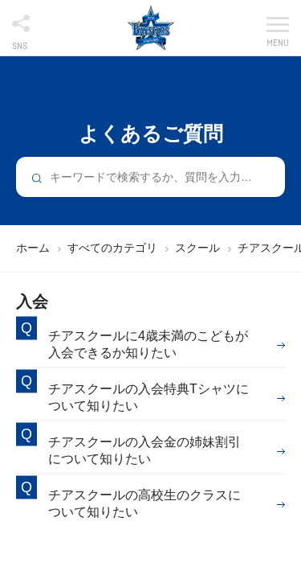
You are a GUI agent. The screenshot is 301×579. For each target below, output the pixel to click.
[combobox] (150, 177)
